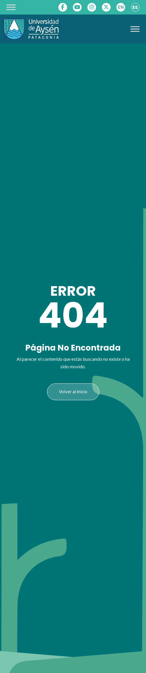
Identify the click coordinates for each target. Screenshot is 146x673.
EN (121, 7)
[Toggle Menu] (11, 7)
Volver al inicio (73, 391)
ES (135, 7)
